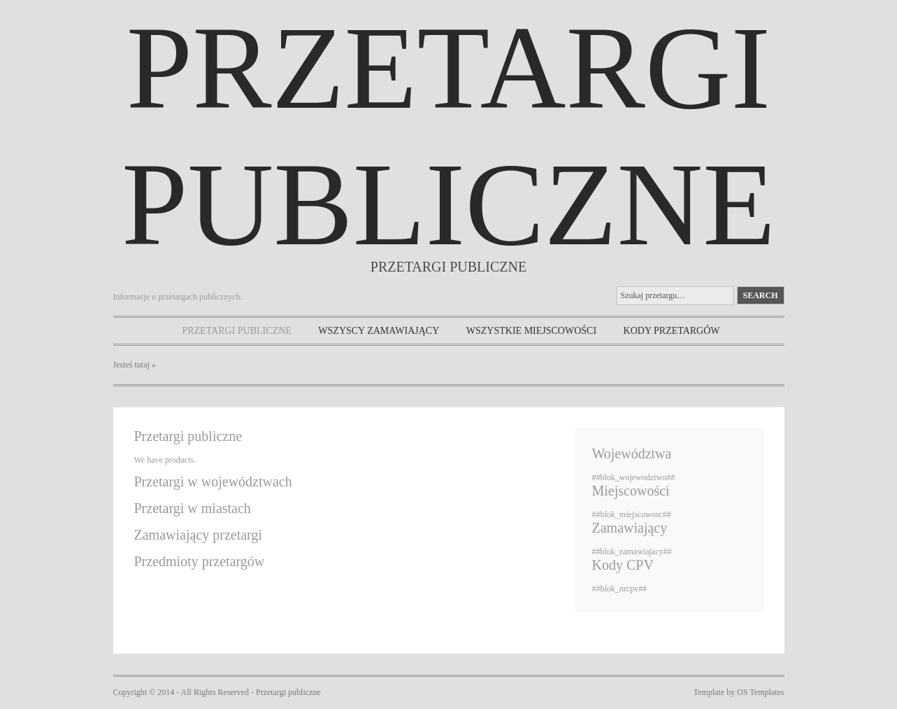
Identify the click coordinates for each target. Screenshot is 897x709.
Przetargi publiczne (236, 330)
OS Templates (760, 692)
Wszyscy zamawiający (378, 330)
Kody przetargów (672, 330)
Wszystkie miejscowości (531, 330)
